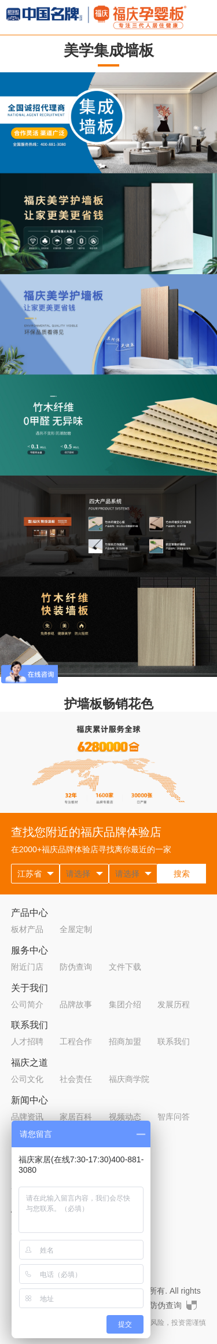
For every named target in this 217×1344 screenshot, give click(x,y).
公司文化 (27, 1079)
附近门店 (27, 966)
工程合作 (76, 1041)
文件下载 (125, 966)
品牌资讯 (27, 1116)
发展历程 (173, 1004)
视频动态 (125, 1116)
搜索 (182, 873)
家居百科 (76, 1116)
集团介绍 (125, 1004)
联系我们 (29, 1025)
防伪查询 (76, 966)
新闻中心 (29, 1100)
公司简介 (27, 1004)
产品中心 (29, 913)
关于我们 (29, 988)
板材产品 (27, 929)
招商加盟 (125, 1041)
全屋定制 (76, 929)
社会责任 (76, 1079)
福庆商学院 (129, 1079)
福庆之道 (29, 1062)
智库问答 (173, 1116)
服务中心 (29, 950)
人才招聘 (27, 1041)
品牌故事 (76, 1004)
